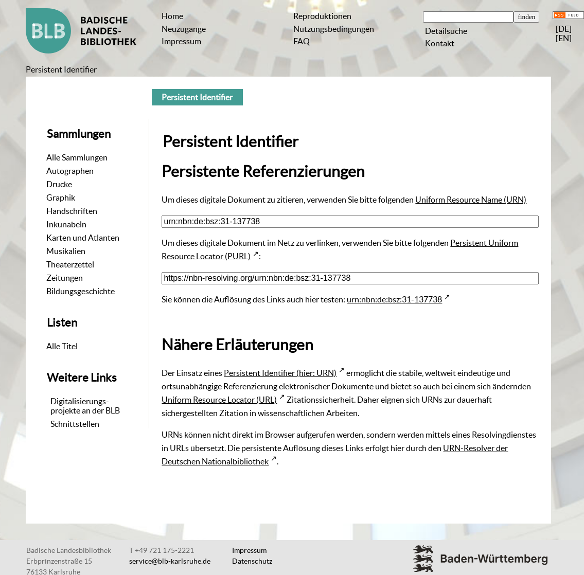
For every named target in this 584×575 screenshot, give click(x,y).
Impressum (181, 41)
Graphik (60, 197)
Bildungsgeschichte (80, 291)
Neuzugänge (184, 28)
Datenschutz (252, 561)
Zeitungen (64, 277)
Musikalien (65, 251)
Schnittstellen (74, 423)
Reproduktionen (322, 16)
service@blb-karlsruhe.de (169, 561)
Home (172, 16)
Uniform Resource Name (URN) (470, 199)
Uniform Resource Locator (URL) (219, 399)
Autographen (70, 170)
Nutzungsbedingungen (333, 28)
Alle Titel (62, 346)
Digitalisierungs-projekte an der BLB (85, 406)
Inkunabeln (66, 224)
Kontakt (439, 43)
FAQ (301, 41)
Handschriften (71, 210)
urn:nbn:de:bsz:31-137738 (394, 299)
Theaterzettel (70, 264)
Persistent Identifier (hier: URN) (280, 373)
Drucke (59, 184)
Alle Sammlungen (77, 157)
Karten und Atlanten (82, 237)
